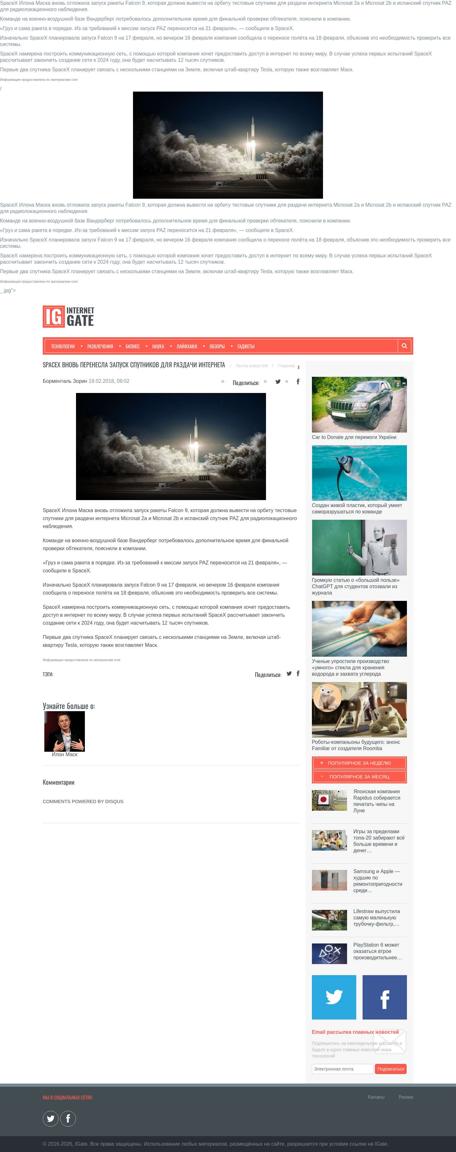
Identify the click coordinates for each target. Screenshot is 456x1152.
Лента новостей (252, 365)
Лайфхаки (183, 346)
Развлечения (97, 346)
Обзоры (214, 346)
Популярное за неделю (359, 763)
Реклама (406, 1096)
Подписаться (391, 1069)
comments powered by (83, 801)
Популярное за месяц (359, 776)
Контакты (376, 1096)
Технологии (63, 346)
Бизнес (129, 346)
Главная (286, 365)
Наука (155, 346)
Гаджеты (243, 346)
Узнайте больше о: (69, 705)
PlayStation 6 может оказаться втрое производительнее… (377, 951)
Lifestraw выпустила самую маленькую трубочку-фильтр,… (376, 918)
